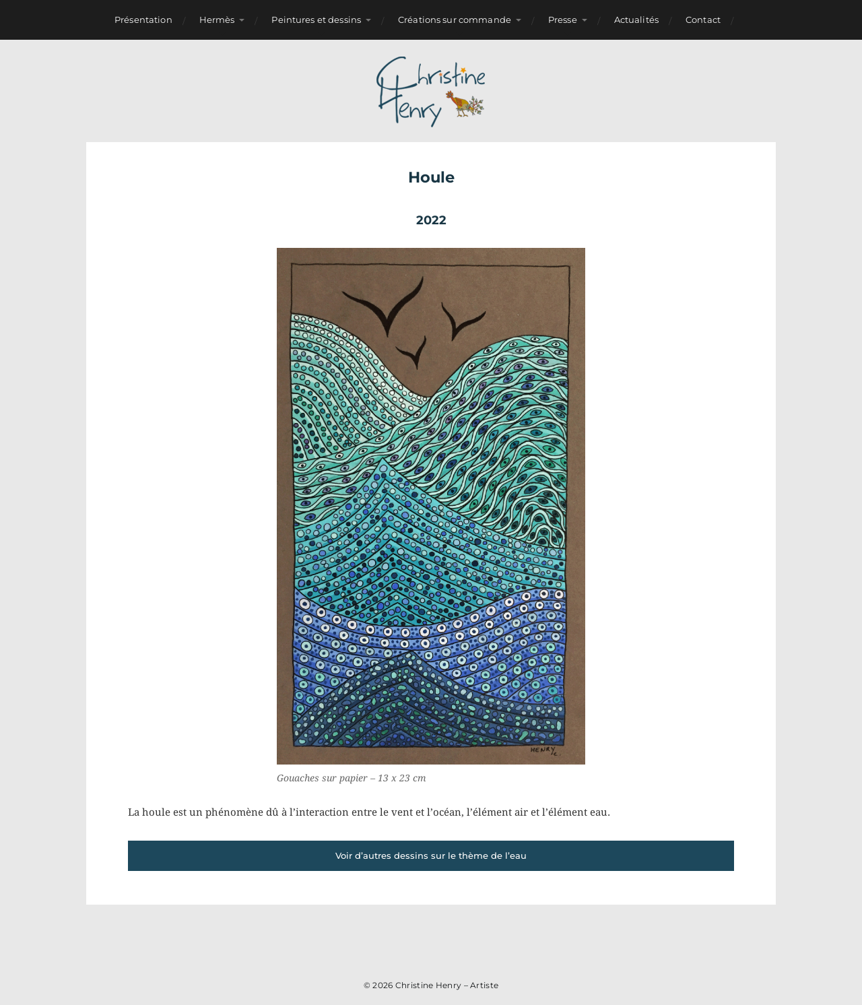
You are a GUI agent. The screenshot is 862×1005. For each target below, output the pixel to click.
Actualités (636, 19)
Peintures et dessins (316, 19)
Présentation (143, 19)
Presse (562, 19)
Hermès (217, 19)
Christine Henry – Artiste (447, 985)
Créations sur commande (454, 19)
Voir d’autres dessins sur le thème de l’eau (431, 855)
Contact (703, 19)
